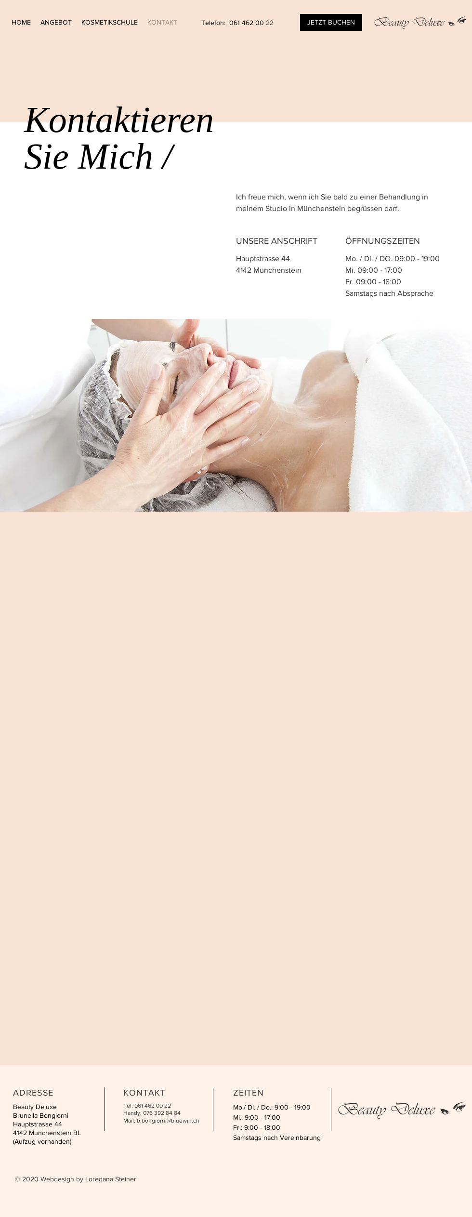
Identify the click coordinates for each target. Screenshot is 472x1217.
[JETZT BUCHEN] (331, 22)
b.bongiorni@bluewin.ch (168, 1120)
